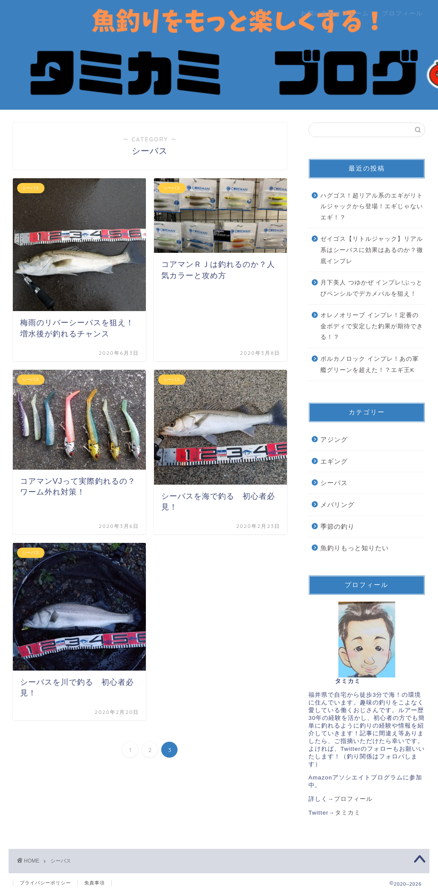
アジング (334, 439)
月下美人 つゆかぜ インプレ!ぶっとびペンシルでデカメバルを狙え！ (371, 288)
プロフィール (402, 13)
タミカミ (348, 812)
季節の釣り (337, 526)
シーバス (334, 482)
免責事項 (94, 882)
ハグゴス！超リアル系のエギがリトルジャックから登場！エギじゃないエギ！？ (371, 206)
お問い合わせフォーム (335, 13)
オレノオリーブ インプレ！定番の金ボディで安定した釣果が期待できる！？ (371, 326)
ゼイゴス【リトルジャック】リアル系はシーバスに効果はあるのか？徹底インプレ (371, 250)
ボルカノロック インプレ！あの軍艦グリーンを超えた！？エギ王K (369, 364)
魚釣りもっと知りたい (354, 547)
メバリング (337, 504)
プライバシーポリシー (45, 882)
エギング (334, 461)
